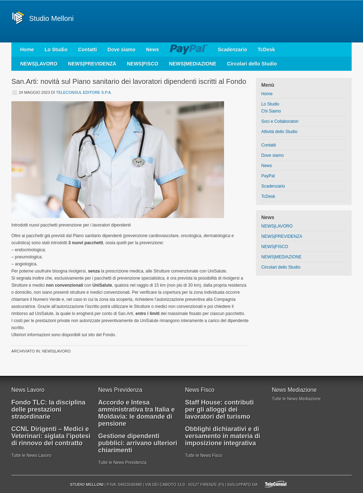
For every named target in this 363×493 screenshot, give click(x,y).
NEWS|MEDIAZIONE (193, 64)
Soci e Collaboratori (279, 121)
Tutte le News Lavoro (31, 455)
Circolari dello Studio (252, 64)
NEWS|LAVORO (38, 64)
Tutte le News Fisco (203, 455)
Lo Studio (56, 49)
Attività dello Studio (279, 131)
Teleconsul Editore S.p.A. (84, 92)
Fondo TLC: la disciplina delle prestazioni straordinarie (48, 409)
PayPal (188, 49)
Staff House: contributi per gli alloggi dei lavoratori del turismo (219, 409)
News (152, 49)
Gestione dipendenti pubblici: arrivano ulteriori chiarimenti (137, 443)
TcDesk (266, 49)
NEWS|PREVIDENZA (92, 64)
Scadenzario (232, 49)
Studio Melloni (51, 18)
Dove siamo (121, 49)
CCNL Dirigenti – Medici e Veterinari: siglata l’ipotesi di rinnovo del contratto (50, 436)
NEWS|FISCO (142, 64)
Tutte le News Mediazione (296, 398)
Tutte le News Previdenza (122, 462)
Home (27, 49)
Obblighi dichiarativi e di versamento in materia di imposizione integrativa (222, 436)
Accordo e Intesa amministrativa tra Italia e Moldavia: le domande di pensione (136, 413)
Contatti (87, 49)
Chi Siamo (271, 111)
